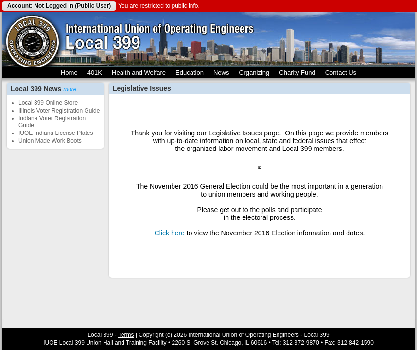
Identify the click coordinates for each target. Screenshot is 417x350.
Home (69, 72)
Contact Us (340, 72)
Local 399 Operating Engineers (32, 39)
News (221, 72)
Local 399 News (44, 89)
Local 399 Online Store (48, 103)
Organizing (254, 72)
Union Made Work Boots (50, 140)
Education (189, 72)
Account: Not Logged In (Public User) (59, 5)
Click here (170, 233)
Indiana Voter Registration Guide (52, 122)
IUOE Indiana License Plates (55, 133)
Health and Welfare (139, 72)
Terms (126, 335)
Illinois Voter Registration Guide (59, 110)
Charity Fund (297, 72)
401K (94, 72)
